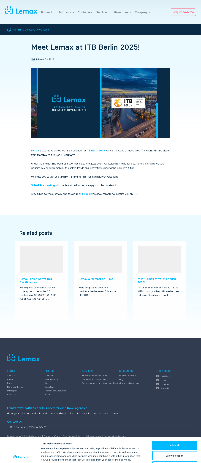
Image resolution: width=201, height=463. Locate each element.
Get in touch (163, 370)
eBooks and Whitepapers (130, 383)
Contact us (11, 394)
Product (46, 12)
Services (102, 12)
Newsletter (165, 388)
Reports (48, 394)
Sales (47, 383)
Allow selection (174, 432)
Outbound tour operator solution (96, 379)
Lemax (21, 10)
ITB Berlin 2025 (96, 150)
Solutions (64, 12)
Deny (175, 442)
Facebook (164, 376)
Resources (121, 12)
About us (11, 375)
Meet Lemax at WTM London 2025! (157, 280)
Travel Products (51, 379)
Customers (85, 12)
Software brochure (127, 375)
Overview (49, 375)
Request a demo (183, 12)
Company (141, 12)
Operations (49, 387)
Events (10, 383)
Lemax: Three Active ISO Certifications (36, 280)
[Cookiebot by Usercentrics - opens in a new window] (20, 457)
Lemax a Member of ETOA (96, 279)
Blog (121, 379)
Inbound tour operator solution (95, 375)
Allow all (175, 421)
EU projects (12, 391)
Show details (165, 456)
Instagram (164, 384)
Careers (10, 379)
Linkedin (164, 380)
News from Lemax (15, 387)
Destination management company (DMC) (100, 383)
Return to (31, 29)
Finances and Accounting (55, 391)
